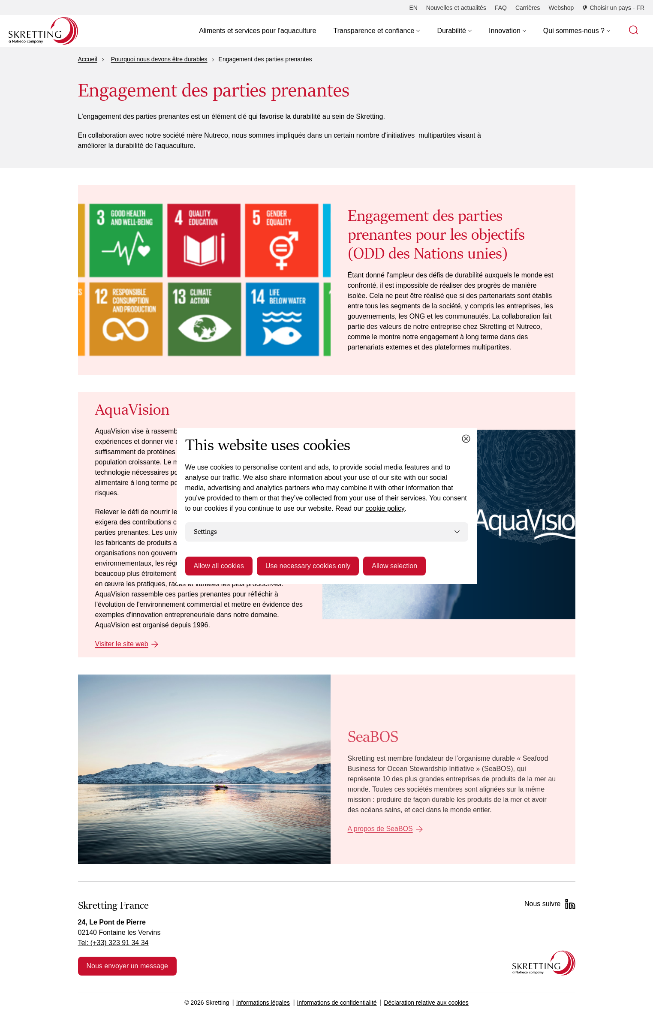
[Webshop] (561, 7)
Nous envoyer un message (127, 966)
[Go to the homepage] (543, 963)
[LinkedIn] (570, 904)
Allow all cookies (219, 565)
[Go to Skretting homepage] (43, 31)
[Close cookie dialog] (466, 438)
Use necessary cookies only (307, 565)
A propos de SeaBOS (380, 829)
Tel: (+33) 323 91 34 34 (113, 942)
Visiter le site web (121, 644)
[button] (377, 31)
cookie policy (385, 508)
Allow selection (394, 565)
